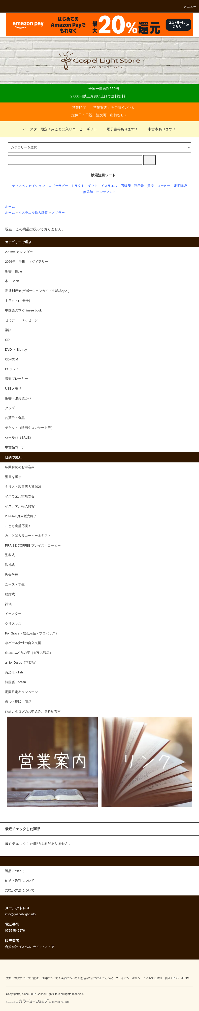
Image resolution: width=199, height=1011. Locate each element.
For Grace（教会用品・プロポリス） (32, 633)
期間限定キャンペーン (21, 692)
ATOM (185, 978)
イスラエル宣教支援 (20, 496)
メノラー (58, 213)
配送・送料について (45, 978)
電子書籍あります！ (119, 129)
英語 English (14, 672)
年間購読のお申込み (20, 467)
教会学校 (11, 574)
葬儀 (8, 604)
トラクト (77, 186)
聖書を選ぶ (13, 477)
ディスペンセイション (28, 186)
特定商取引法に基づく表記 (96, 978)
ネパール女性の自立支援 (23, 643)
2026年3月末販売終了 (21, 516)
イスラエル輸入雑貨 (33, 213)
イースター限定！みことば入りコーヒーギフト (60, 129)
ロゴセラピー (58, 186)
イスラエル (109, 186)
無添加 (88, 192)
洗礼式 (10, 565)
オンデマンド (106, 192)
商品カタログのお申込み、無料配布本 (33, 711)
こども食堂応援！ (18, 526)
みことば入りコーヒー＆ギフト (28, 536)
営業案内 (100, 107)
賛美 (150, 186)
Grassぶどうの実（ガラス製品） (29, 653)
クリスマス (13, 623)
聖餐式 (10, 555)
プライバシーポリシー (129, 978)
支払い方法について (18, 978)
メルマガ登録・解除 (157, 978)
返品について (69, 978)
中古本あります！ (159, 129)
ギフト (93, 186)
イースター (13, 614)
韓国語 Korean (15, 682)
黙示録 (139, 186)
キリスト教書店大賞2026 (23, 487)
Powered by (37, 1002)
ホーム (10, 206)
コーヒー (163, 186)
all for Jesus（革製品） (21, 662)
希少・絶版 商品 (18, 702)
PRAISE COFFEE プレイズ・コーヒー (33, 545)
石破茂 (126, 186)
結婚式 (10, 594)
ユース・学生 (15, 584)
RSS (175, 978)
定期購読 (180, 186)
